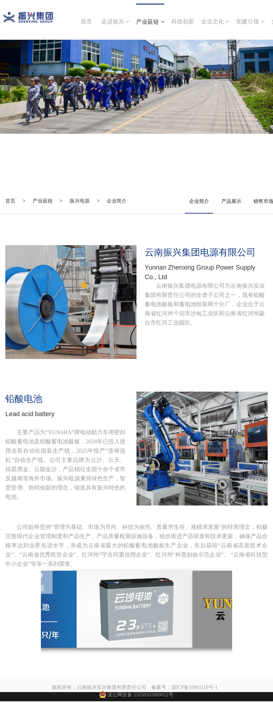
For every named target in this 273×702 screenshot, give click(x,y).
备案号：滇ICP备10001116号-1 (184, 687)
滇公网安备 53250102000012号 (136, 694)
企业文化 (215, 21)
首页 (86, 21)
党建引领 (250, 21)
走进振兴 (115, 21)
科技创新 (182, 21)
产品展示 (233, 201)
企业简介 (200, 201)
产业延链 (150, 22)
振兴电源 (80, 201)
